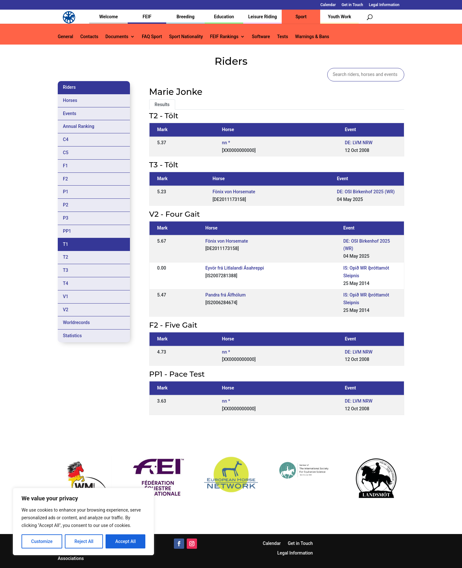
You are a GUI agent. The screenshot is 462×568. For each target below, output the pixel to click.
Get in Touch (352, 5)
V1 (65, 296)
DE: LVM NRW (358, 142)
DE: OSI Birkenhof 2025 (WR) (366, 191)
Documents (116, 36)
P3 (65, 218)
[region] (83, 521)
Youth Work (339, 16)
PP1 (67, 231)
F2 (65, 178)
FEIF (147, 16)
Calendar (328, 5)
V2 (65, 309)
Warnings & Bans (312, 36)
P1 (65, 191)
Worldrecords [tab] (76, 322)
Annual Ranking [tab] (78, 126)
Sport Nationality (186, 36)
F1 (65, 165)
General (65, 36)
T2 (65, 257)
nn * (226, 142)
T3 (65, 270)
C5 (65, 152)
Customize (42, 541)
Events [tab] (69, 113)
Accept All (125, 541)
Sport (300, 16)
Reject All (83, 541)
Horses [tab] (70, 100)
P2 (65, 204)
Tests (282, 36)
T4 (65, 283)
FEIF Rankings (224, 36)
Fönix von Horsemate (234, 191)
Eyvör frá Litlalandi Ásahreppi (234, 268)
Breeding (185, 16)
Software (261, 36)
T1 (65, 244)
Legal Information (384, 5)
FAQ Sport (152, 36)
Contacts (89, 36)
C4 (65, 139)
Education (224, 16)
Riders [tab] (69, 87)
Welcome (108, 16)
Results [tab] (162, 104)
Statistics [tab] (72, 335)
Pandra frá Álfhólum (225, 294)
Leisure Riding (262, 16)
